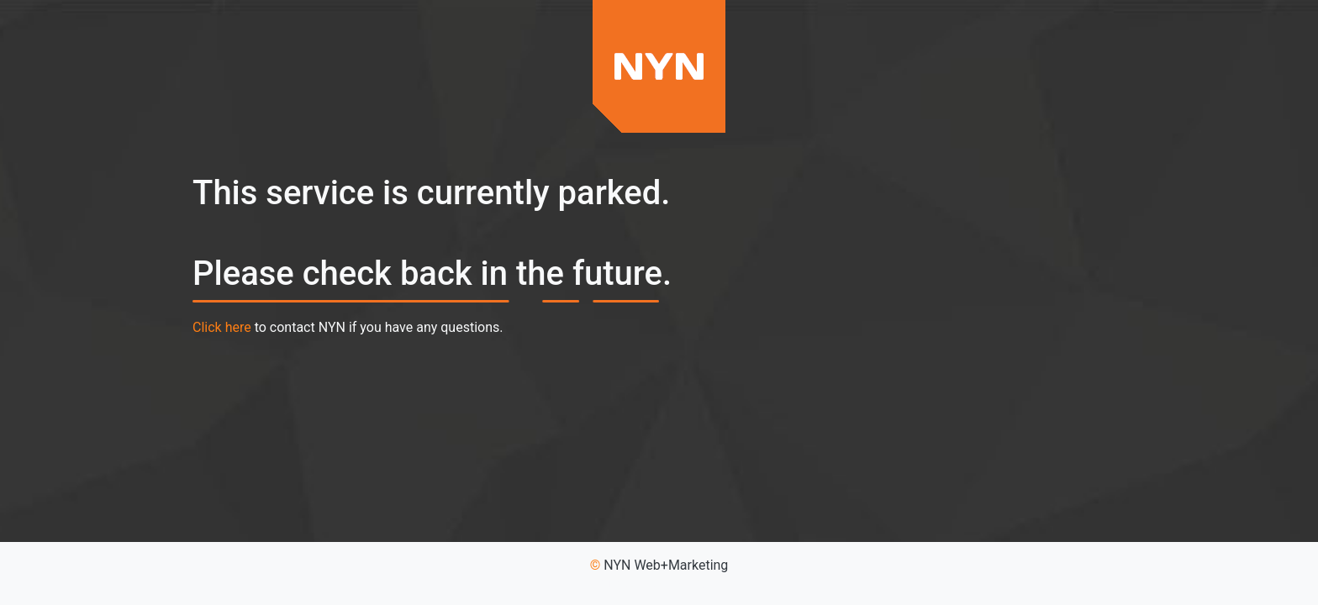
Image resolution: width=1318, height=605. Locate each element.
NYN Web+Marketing (666, 565)
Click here (221, 327)
